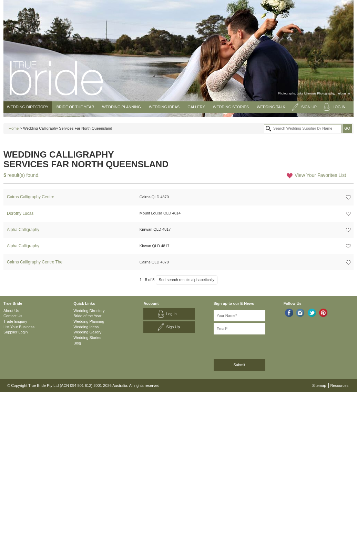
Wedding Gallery (87, 332)
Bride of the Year (75, 107)
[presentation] (250, 345)
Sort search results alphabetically (186, 280)
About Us (11, 311)
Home (14, 128)
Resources (339, 385)
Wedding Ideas (164, 107)
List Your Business (18, 327)
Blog (77, 343)
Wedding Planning (121, 107)
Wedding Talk (271, 107)
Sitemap (319, 385)
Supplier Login (15, 332)
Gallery (196, 107)
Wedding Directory (28, 107)
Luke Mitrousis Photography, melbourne (323, 93)
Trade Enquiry (15, 321)
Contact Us (12, 316)
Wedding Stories (231, 107)
